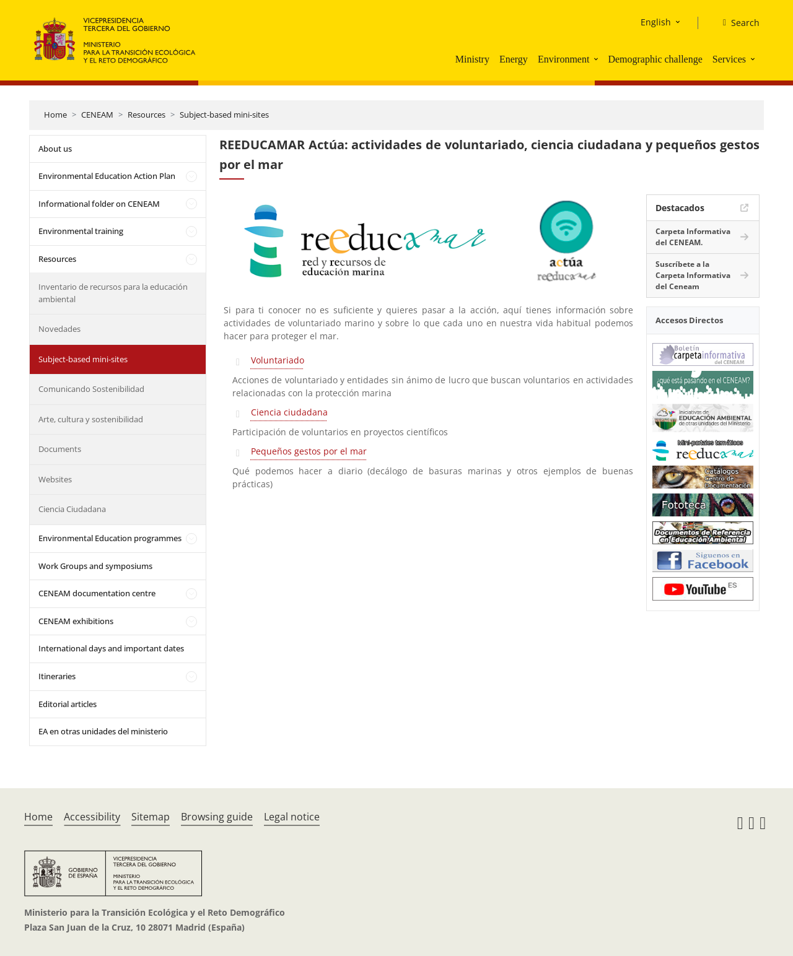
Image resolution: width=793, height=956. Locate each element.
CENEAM (97, 114)
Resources (146, 114)
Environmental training (80, 231)
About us (55, 148)
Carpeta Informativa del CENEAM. (692, 237)
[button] (597, 58)
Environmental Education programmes (110, 538)
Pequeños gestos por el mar (309, 451)
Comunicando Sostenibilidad (91, 388)
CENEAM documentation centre (97, 593)
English (656, 22)
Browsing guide (217, 816)
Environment (564, 59)
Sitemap (150, 816)
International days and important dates (111, 648)
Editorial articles (67, 704)
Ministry (472, 59)
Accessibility (92, 816)
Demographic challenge (655, 59)
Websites (55, 479)
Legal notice (292, 816)
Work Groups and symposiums (95, 565)
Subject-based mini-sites (224, 114)
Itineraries (57, 676)
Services (729, 59)
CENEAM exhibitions (75, 621)
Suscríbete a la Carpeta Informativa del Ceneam (692, 275)
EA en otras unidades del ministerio (103, 731)
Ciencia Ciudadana (72, 509)
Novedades (59, 328)
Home (55, 114)
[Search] (736, 23)
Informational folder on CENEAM (99, 203)
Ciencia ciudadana (289, 412)
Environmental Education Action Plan (106, 175)
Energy (513, 59)
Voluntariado (277, 360)
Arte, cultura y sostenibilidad (90, 419)
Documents (59, 448)
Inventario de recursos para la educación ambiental (113, 293)
